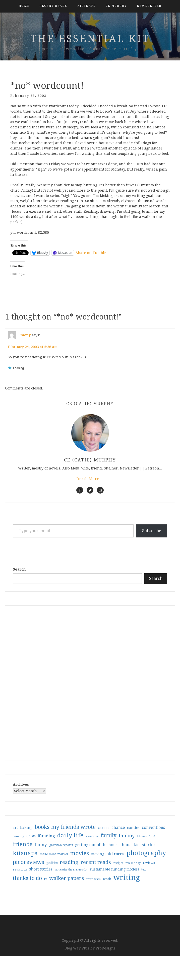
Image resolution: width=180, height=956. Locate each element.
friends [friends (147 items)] (22, 844)
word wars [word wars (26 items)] (93, 879)
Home (24, 6)
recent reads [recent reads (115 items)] (96, 862)
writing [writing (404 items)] (126, 877)
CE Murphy (116, 6)
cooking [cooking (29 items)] (18, 836)
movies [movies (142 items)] (79, 853)
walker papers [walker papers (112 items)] (66, 878)
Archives (21, 784)
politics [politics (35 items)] (51, 863)
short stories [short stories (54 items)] (40, 869)
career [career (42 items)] (103, 828)
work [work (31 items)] (107, 879)
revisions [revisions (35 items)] (20, 869)
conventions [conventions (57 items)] (153, 827)
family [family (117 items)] (108, 836)
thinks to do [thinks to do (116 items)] (27, 878)
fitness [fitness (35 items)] (142, 836)
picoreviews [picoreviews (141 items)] (28, 862)
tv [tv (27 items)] (45, 879)
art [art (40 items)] (15, 828)
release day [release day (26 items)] (133, 863)
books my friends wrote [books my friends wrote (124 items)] (65, 827)
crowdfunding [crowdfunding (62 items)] (40, 835)
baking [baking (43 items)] (26, 828)
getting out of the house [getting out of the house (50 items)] (97, 845)
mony (26, 335)
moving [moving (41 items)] (97, 854)
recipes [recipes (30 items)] (118, 863)
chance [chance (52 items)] (118, 827)
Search (19, 569)
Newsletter (149, 6)
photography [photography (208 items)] (146, 853)
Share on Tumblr (91, 253)
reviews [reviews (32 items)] (149, 863)
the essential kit (90, 39)
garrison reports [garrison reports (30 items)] (61, 845)
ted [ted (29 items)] (143, 869)
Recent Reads (53, 6)
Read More (90, 479)
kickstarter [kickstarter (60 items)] (144, 844)
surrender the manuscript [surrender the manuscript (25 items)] (70, 869)
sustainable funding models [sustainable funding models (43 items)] (114, 869)
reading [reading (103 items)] (69, 862)
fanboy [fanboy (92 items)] (127, 836)
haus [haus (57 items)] (126, 844)
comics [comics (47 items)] (133, 827)
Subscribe (151, 530)
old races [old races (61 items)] (115, 853)
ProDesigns (105, 948)
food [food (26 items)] (152, 836)
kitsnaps (86, 6)
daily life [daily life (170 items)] (70, 835)
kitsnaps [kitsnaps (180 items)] (25, 853)
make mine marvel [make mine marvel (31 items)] (54, 854)
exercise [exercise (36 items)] (92, 836)
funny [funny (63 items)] (41, 844)
